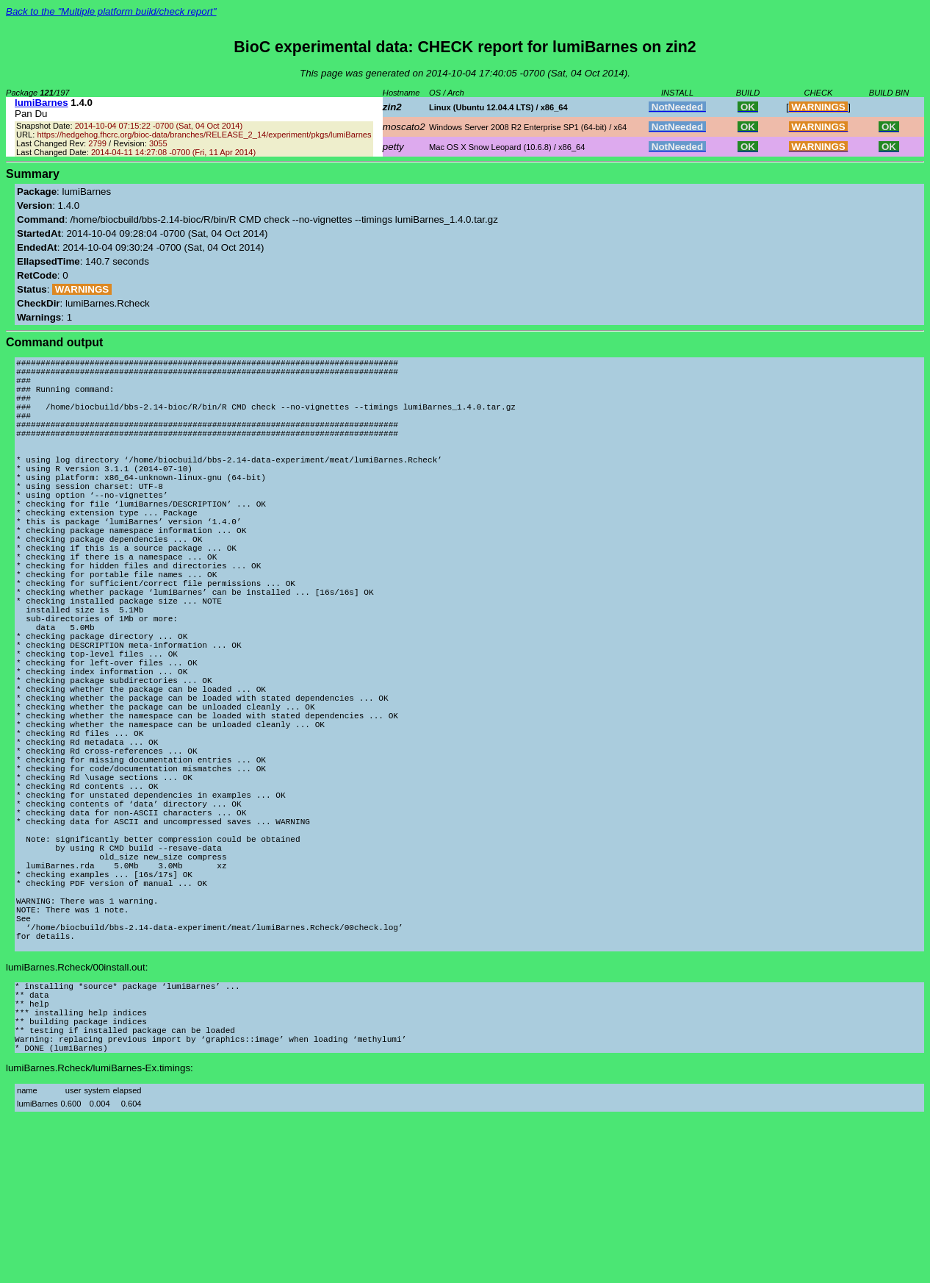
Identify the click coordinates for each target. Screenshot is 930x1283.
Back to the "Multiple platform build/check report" (111, 11)
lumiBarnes (41, 102)
